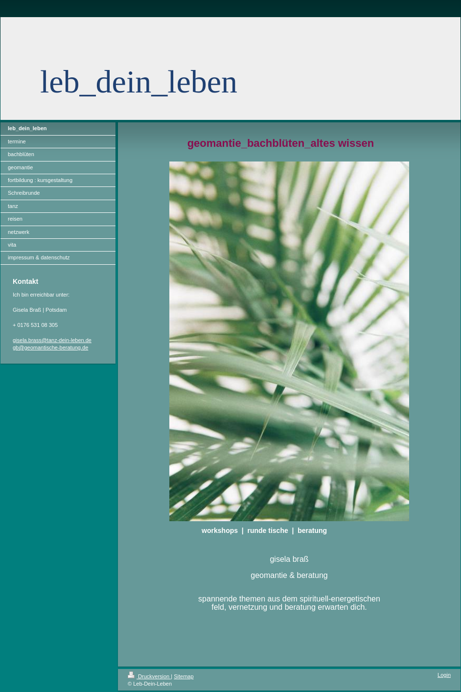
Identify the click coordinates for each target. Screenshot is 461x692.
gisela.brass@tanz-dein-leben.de (52, 340)
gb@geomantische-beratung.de (50, 347)
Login (444, 675)
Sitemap (183, 676)
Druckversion (149, 676)
